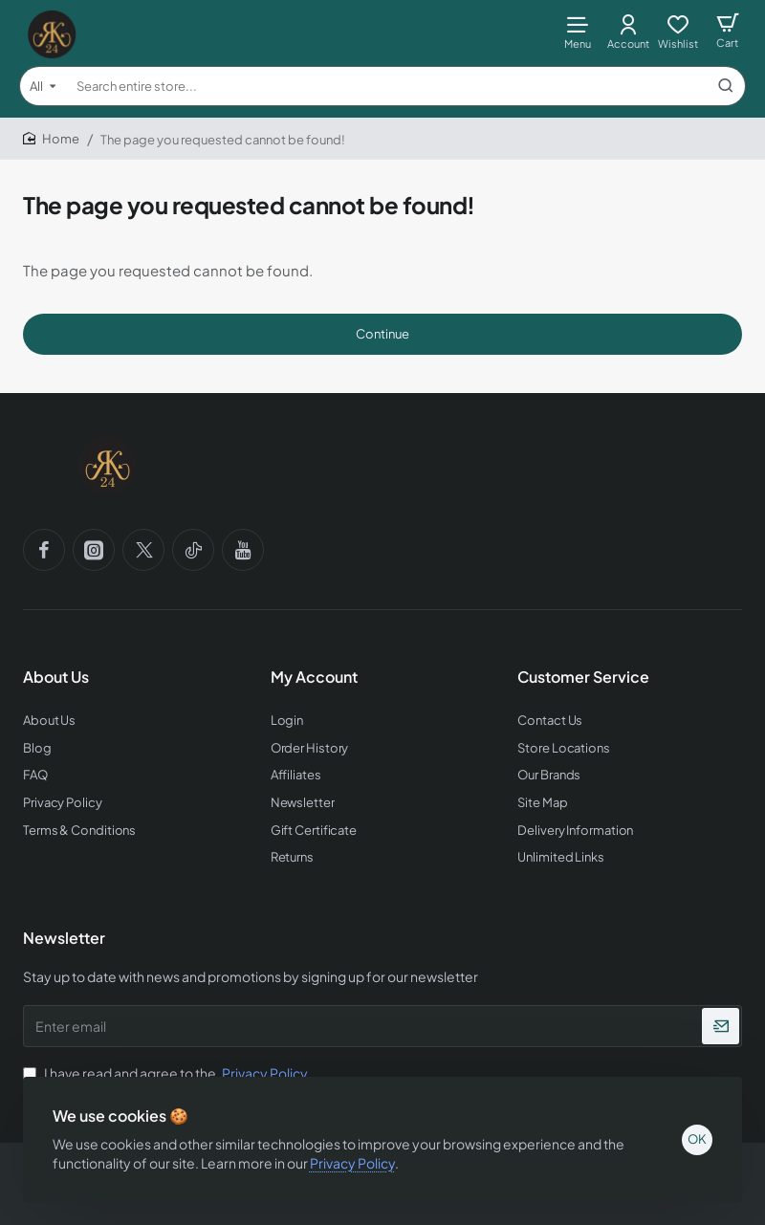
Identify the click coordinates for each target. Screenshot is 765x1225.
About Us (56, 677)
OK (696, 1138)
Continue (382, 333)
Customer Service (583, 677)
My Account (314, 677)
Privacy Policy (353, 1161)
